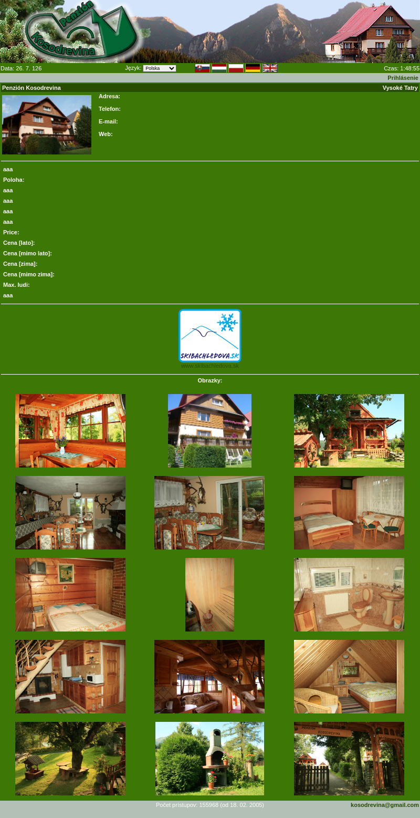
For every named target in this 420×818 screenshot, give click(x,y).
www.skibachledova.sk (210, 366)
